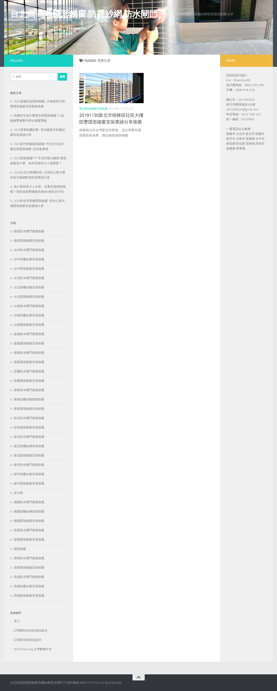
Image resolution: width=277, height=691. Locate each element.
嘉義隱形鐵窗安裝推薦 (29, 343)
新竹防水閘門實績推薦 (29, 465)
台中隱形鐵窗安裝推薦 (29, 268)
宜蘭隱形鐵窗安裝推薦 (29, 381)
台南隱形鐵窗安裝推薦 (29, 325)
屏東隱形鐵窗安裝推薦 (29, 409)
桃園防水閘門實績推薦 (29, 502)
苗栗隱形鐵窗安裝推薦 (29, 539)
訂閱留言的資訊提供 (27, 640)
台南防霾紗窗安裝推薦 (29, 315)
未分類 (18, 493)
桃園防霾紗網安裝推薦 (29, 511)
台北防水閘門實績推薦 (29, 278)
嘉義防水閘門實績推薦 (29, 334)
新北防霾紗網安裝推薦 (29, 446)
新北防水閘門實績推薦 (29, 437)
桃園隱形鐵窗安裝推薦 (29, 521)
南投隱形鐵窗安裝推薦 (29, 240)
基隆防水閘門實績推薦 (29, 353)
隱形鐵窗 (20, 549)
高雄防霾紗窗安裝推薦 (29, 586)
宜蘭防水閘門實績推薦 (29, 371)
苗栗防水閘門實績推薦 (29, 530)
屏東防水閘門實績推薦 (29, 390)
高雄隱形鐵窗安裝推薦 (29, 595)
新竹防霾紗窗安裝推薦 (29, 474)
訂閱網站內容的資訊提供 (30, 630)
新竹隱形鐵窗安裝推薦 (29, 483)
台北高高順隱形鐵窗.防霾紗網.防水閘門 (84, 14)
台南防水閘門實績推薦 (29, 306)
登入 (17, 621)
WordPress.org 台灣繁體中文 (33, 649)
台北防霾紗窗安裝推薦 (29, 287)
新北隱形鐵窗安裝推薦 (93, 108)
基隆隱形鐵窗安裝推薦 (29, 362)
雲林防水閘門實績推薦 (29, 558)
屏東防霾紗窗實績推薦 (29, 399)
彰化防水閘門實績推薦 (29, 418)
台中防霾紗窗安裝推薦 (29, 259)
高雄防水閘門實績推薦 (29, 577)
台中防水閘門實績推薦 (29, 250)
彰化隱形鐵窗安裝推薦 (29, 427)
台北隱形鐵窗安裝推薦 (29, 296)
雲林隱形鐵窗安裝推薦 (29, 567)
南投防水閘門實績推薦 (29, 231)
